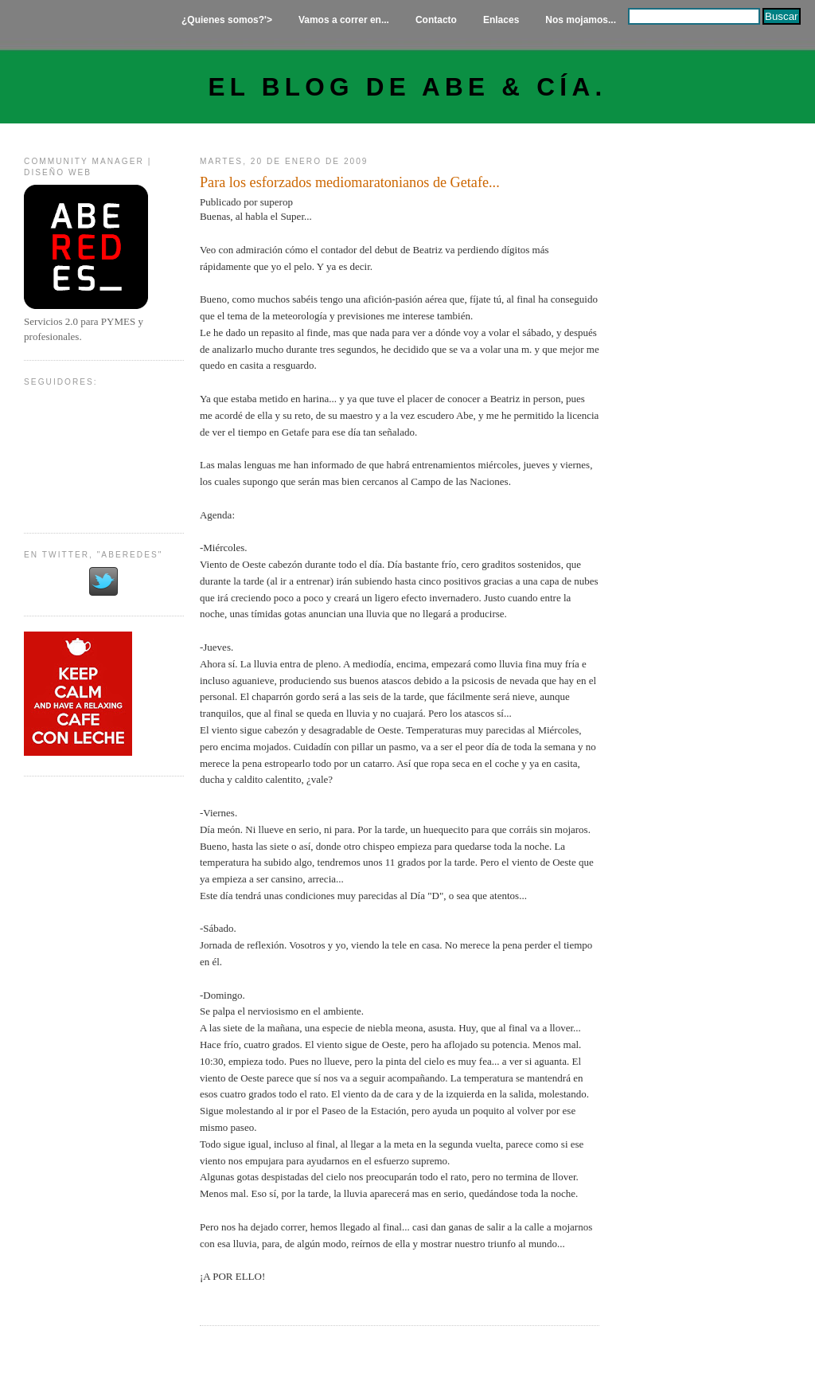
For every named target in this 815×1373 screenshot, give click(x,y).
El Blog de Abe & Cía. (408, 87)
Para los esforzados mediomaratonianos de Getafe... (350, 182)
